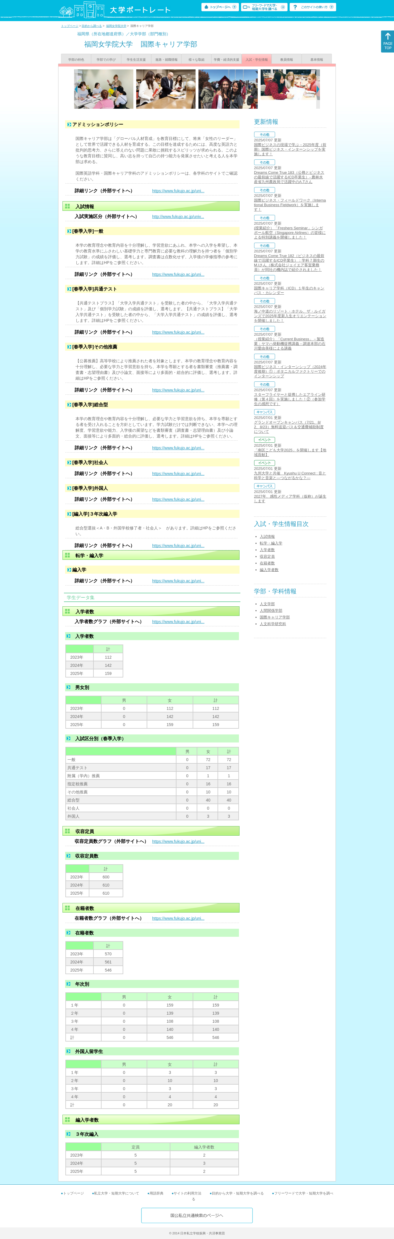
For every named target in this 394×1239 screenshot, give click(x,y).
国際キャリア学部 (275, 617)
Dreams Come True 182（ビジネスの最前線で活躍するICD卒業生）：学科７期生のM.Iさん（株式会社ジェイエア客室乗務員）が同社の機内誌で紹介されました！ (289, 263)
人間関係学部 (271, 610)
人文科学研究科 (273, 624)
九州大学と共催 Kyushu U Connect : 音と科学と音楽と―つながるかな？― (290, 475)
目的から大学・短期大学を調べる (238, 1193)
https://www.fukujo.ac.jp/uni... (178, 191)
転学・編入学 (271, 543)
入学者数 (267, 550)
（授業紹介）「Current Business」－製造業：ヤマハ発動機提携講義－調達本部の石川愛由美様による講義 (289, 343)
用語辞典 (156, 1193)
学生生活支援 (136, 59)
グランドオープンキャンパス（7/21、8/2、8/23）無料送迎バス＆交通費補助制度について (289, 427)
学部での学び (106, 59)
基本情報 (316, 59)
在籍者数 (267, 563)
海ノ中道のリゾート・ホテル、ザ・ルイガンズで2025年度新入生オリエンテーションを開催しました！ (290, 316)
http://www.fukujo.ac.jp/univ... (178, 216)
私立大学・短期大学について (116, 1193)
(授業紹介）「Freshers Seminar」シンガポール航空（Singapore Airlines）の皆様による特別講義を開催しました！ (290, 232)
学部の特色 (76, 59)
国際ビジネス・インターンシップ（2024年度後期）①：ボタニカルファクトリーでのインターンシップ (290, 371)
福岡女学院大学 (116, 25)
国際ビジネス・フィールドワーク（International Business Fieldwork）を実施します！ (290, 205)
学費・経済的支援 (226, 59)
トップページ (69, 25)
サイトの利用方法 (187, 1193)
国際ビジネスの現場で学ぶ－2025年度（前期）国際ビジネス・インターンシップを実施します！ (290, 149)
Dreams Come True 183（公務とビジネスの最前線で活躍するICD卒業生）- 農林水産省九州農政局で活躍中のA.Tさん (289, 177)
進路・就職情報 (166, 59)
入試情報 (267, 536)
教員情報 (286, 59)
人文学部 (267, 604)
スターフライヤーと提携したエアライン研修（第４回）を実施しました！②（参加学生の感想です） (289, 399)
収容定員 (267, 556)
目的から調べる (92, 25)
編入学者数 (269, 570)
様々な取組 (197, 59)
